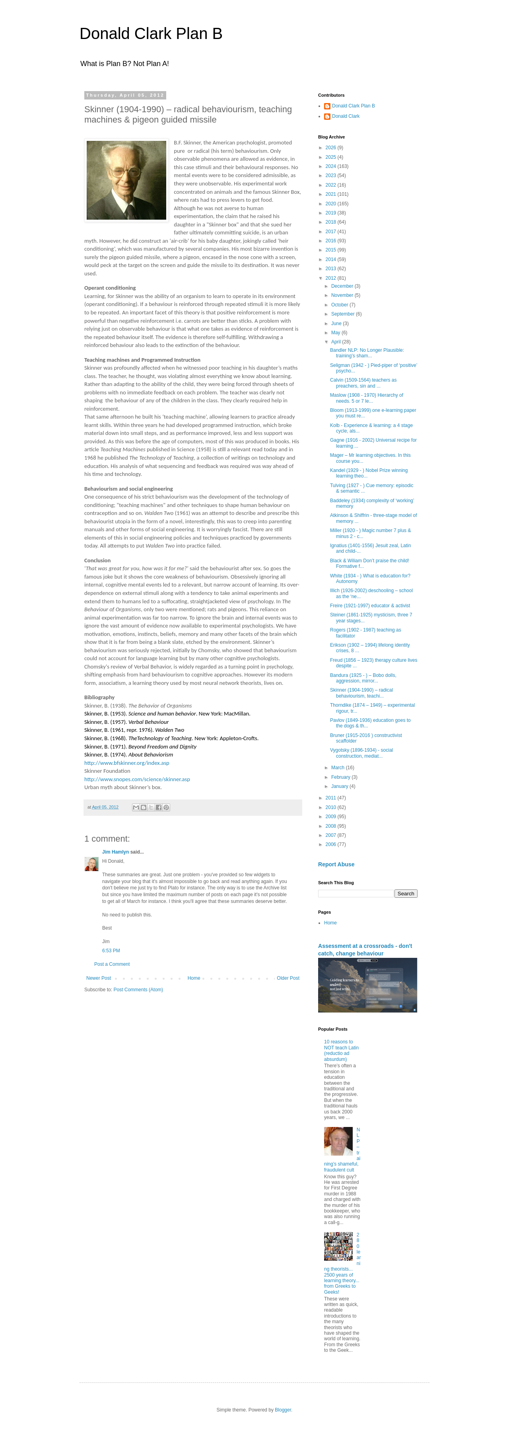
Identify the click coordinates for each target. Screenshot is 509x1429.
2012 (332, 278)
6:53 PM (111, 950)
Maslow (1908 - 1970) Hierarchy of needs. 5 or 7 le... (366, 398)
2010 (332, 807)
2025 (332, 157)
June (337, 323)
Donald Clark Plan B (151, 33)
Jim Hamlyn (115, 852)
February (341, 777)
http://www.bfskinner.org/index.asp (126, 762)
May (336, 332)
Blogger (283, 1410)
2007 (332, 835)
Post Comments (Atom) (138, 989)
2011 (332, 798)
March (338, 767)
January (340, 786)
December (343, 286)
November (343, 295)
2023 (332, 175)
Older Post (288, 978)
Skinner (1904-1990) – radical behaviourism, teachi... (361, 692)
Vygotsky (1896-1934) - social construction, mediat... (361, 752)
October (340, 305)
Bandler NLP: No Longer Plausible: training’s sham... (367, 353)
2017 (332, 231)
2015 (332, 250)
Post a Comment (112, 964)
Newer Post (98, 978)
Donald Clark (345, 116)
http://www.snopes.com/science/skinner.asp (137, 779)
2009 (332, 816)
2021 (332, 194)
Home (194, 978)
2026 (332, 147)
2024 (332, 166)
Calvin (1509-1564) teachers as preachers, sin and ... (363, 382)
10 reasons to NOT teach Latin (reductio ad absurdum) (341, 1050)
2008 (332, 826)
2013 (332, 268)
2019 (332, 213)
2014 (332, 259)
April (336, 342)
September (343, 314)
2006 (332, 844)
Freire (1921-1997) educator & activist (370, 605)
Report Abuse (336, 864)
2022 (332, 185)
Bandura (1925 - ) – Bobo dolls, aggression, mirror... (363, 678)
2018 (332, 222)
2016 (332, 241)
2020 (332, 204)
